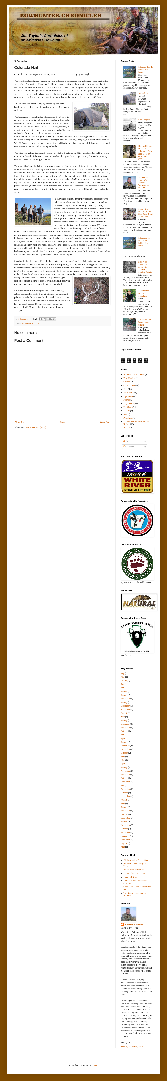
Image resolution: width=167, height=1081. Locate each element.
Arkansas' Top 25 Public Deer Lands (145, 69)
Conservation (129, 385)
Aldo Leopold (144, 119)
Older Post (104, 422)
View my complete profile (132, 1046)
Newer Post (20, 422)
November (125, 698)
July (122, 673)
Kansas (126, 410)
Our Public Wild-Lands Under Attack (145, 322)
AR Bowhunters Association (135, 860)
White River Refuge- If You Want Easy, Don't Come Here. (145, 213)
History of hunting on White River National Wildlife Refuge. (145, 267)
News (125, 414)
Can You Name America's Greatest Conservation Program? (144, 182)
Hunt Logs (36, 323)
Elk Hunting (26, 323)
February (124, 680)
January (124, 691)
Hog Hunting (129, 403)
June (123, 756)
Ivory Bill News (130, 877)
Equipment (128, 396)
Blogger (95, 1065)
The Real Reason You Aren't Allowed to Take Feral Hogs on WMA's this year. (145, 152)
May (123, 677)
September (125, 709)
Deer (125, 389)
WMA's (126, 427)
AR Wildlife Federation (133, 869)
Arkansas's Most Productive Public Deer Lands (145, 242)
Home (62, 422)
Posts (126, 441)
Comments (129, 446)
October (124, 731)
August (124, 713)
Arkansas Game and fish (133, 374)
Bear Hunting (129, 378)
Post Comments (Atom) (36, 427)
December (125, 706)
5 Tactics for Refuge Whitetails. (143, 293)
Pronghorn (128, 418)
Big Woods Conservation (134, 873)
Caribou (126, 381)
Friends (126, 400)
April (123, 738)
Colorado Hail (144, 93)
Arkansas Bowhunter (134, 924)
